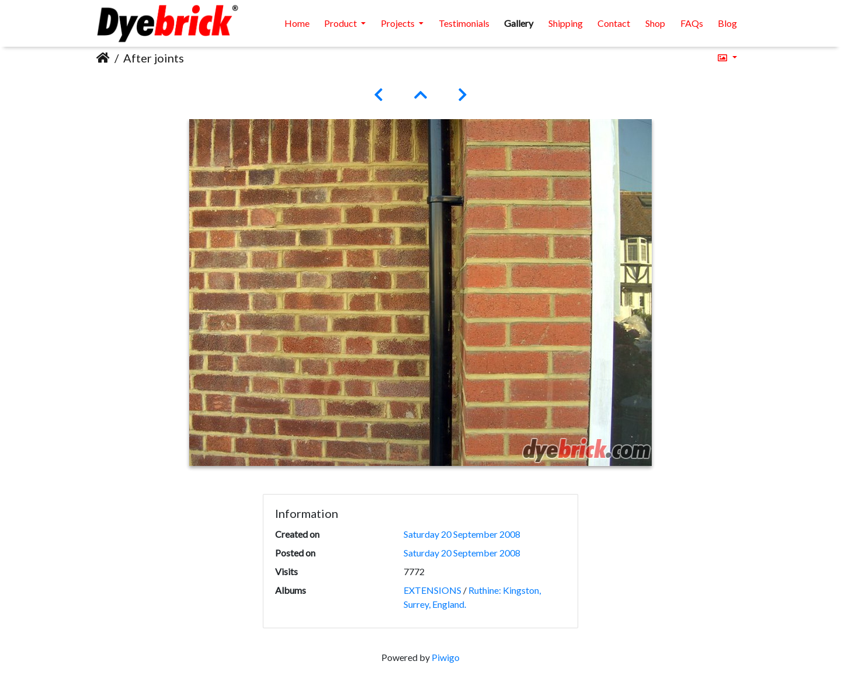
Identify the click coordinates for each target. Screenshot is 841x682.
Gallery (518, 23)
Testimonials (464, 23)
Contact (613, 23)
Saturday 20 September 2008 (462, 534)
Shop (655, 23)
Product (341, 23)
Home (297, 23)
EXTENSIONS (432, 590)
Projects (398, 23)
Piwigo (446, 657)
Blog (727, 23)
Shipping (565, 23)
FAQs (691, 23)
